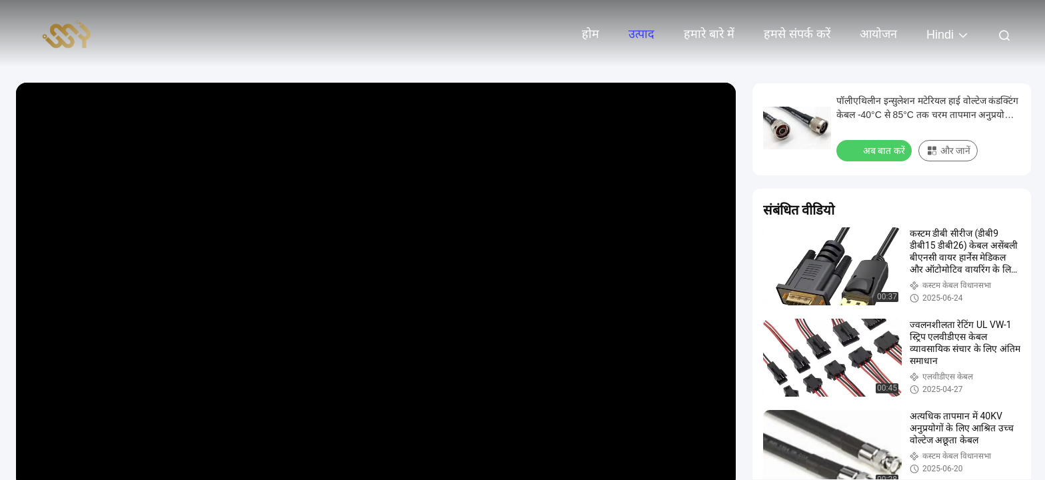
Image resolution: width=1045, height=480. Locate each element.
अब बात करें (875, 150)
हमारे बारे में (709, 34)
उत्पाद (641, 34)
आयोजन (878, 34)
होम (590, 34)
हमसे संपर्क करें (797, 34)
